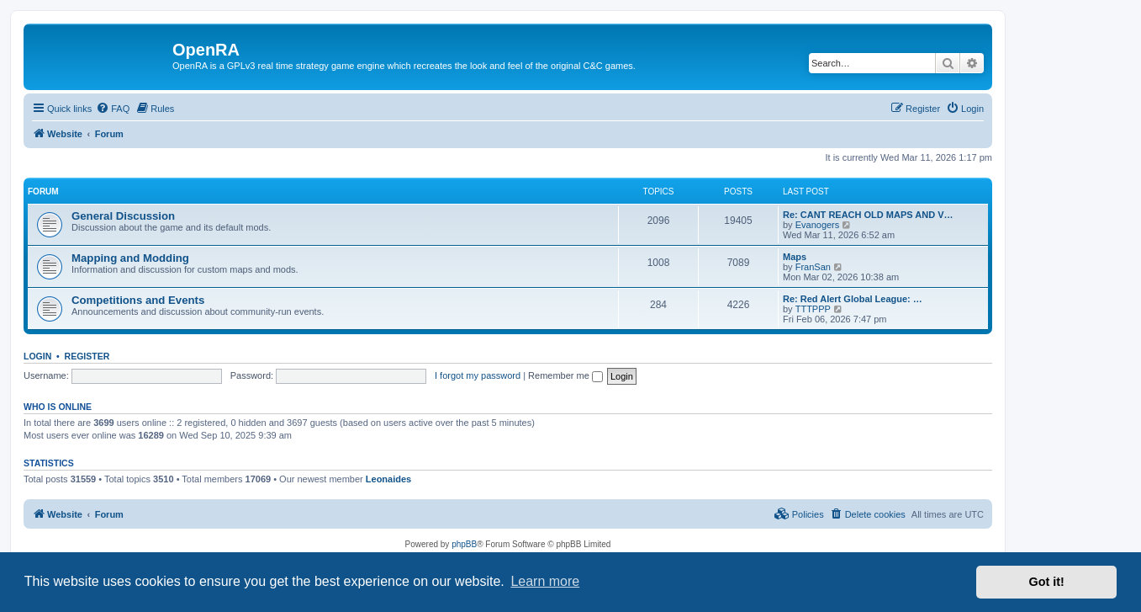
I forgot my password (477, 375)
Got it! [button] (1046, 581)
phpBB (464, 544)
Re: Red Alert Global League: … (852, 299)
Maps (794, 257)
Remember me (565, 375)
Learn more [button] (544, 581)
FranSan (813, 267)
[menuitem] (112, 108)
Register (87, 356)
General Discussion (123, 216)
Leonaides (388, 479)
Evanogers (817, 225)
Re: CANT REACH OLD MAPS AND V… (868, 215)
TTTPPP (813, 309)
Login (37, 356)
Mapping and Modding (130, 258)
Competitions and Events (137, 300)
